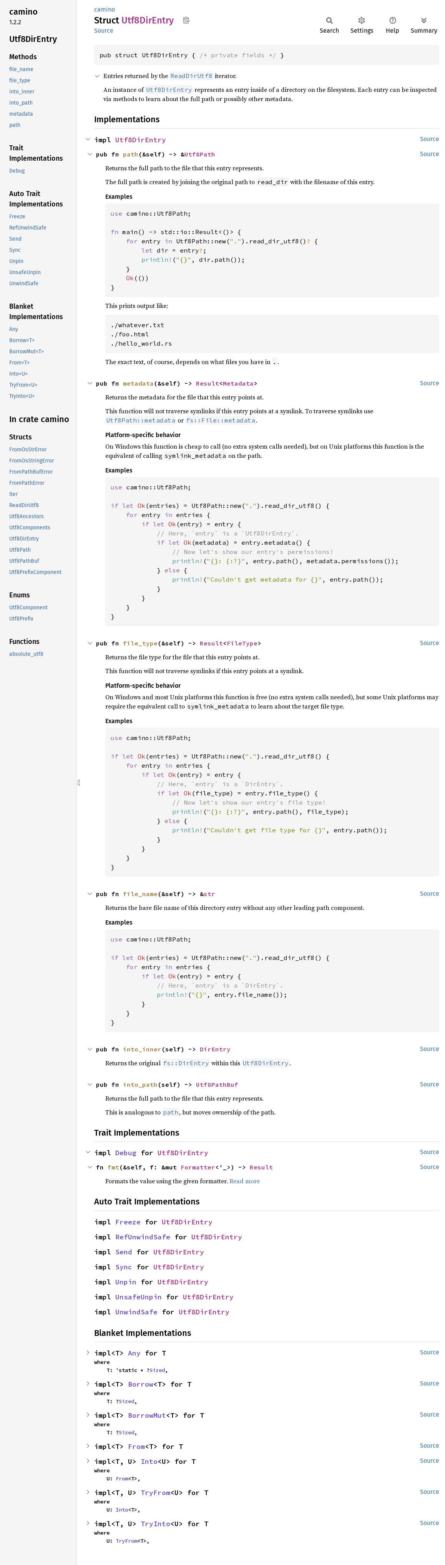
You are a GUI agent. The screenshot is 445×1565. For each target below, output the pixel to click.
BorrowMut (147, 1415)
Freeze (128, 1221)
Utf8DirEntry (140, 139)
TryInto (155, 1523)
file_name (140, 894)
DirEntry (215, 1049)
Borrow (140, 1384)
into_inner (142, 1049)
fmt (113, 1167)
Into (149, 1461)
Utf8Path (199, 154)
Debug (125, 1152)
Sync (123, 1266)
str (209, 894)
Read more (244, 1181)
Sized (157, 1370)
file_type (140, 643)
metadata (138, 383)
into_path (140, 1084)
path (130, 154)
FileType (242, 643)
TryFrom (155, 1492)
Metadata (238, 383)
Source (103, 30)
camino (104, 9)
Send (123, 1251)
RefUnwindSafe (142, 1236)
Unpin (125, 1281)
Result (207, 383)
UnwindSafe (136, 1311)
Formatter (198, 1167)
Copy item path (186, 20)
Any (134, 1353)
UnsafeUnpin (138, 1296)
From (136, 1446)
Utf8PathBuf (217, 1084)
